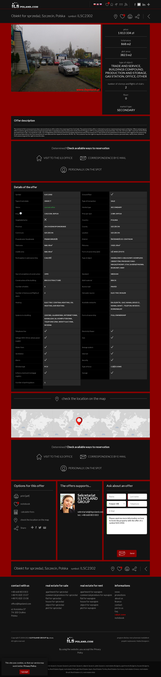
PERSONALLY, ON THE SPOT (81, 170)
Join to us (119, 608)
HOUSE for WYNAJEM (89, 601)
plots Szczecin (100, 666)
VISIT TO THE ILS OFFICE (55, 158)
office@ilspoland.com (21, 603)
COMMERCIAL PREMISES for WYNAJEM (96, 595)
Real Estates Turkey (100, 669)
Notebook (119, 618)
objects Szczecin (89, 666)
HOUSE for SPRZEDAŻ (55, 601)
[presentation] (128, 542)
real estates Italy (89, 672)
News (117, 591)
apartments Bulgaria (128, 666)
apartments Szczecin (49, 666)
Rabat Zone (120, 614)
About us (119, 598)
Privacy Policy (30, 666)
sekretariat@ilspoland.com (90, 511)
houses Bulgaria (143, 666)
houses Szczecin (63, 666)
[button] (98, 27)
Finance (118, 601)
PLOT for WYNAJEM (88, 608)
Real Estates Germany (116, 669)
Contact (118, 604)
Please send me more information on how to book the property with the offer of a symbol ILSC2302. (127, 524)
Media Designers (142, 641)
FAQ (116, 611)
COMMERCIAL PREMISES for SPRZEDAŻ (62, 595)
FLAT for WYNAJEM (87, 598)
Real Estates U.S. (77, 672)
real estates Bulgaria (113, 666)
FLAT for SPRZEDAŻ (53, 598)
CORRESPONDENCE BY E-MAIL (103, 158)
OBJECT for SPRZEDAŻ (55, 604)
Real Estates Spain (86, 669)
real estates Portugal (71, 669)
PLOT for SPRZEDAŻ (54, 608)
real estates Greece (132, 669)
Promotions (120, 595)
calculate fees (24, 511)
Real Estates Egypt (56, 669)
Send (126, 553)
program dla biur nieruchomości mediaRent (133, 638)
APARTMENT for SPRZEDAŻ (57, 591)
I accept (24, 672)
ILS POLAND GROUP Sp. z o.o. (41, 638)
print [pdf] (21, 496)
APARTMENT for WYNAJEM (91, 591)
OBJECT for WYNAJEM (89, 604)
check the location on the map (31, 519)
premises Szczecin (76, 666)
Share (23, 528)
